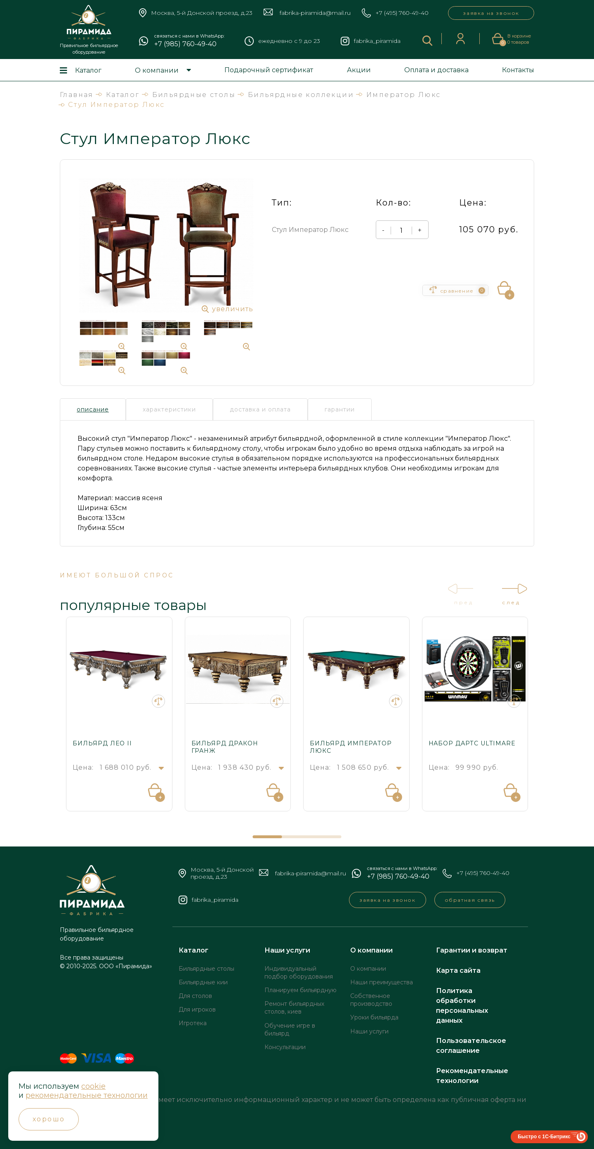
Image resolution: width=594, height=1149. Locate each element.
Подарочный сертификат (268, 70)
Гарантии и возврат (471, 950)
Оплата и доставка (436, 70)
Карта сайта (458, 970)
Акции (359, 70)
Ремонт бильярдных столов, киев (294, 1007)
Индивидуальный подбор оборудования (298, 972)
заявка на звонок (491, 13)
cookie (93, 1086)
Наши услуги (287, 950)
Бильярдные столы (206, 968)
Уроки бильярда (374, 1017)
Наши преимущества (381, 982)
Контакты (518, 70)
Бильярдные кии (203, 982)
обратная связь (470, 900)
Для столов (195, 996)
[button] (267, 836)
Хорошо (49, 1119)
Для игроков (197, 1009)
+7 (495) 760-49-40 (402, 13)
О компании (157, 70)
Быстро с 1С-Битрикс (544, 1137)
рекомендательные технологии (87, 1095)
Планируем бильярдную (300, 990)
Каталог (88, 70)
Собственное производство (371, 999)
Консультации (285, 1047)
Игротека (193, 1023)
